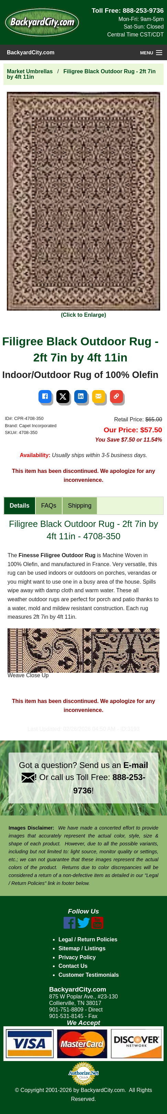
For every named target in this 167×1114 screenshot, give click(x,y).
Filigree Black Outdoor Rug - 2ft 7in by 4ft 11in (81, 74)
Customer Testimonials (88, 975)
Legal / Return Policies (88, 939)
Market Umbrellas (30, 71)
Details (20, 505)
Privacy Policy (77, 957)
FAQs (48, 505)
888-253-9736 (143, 10)
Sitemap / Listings (81, 948)
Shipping (79, 505)
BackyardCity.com (30, 52)
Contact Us (72, 966)
